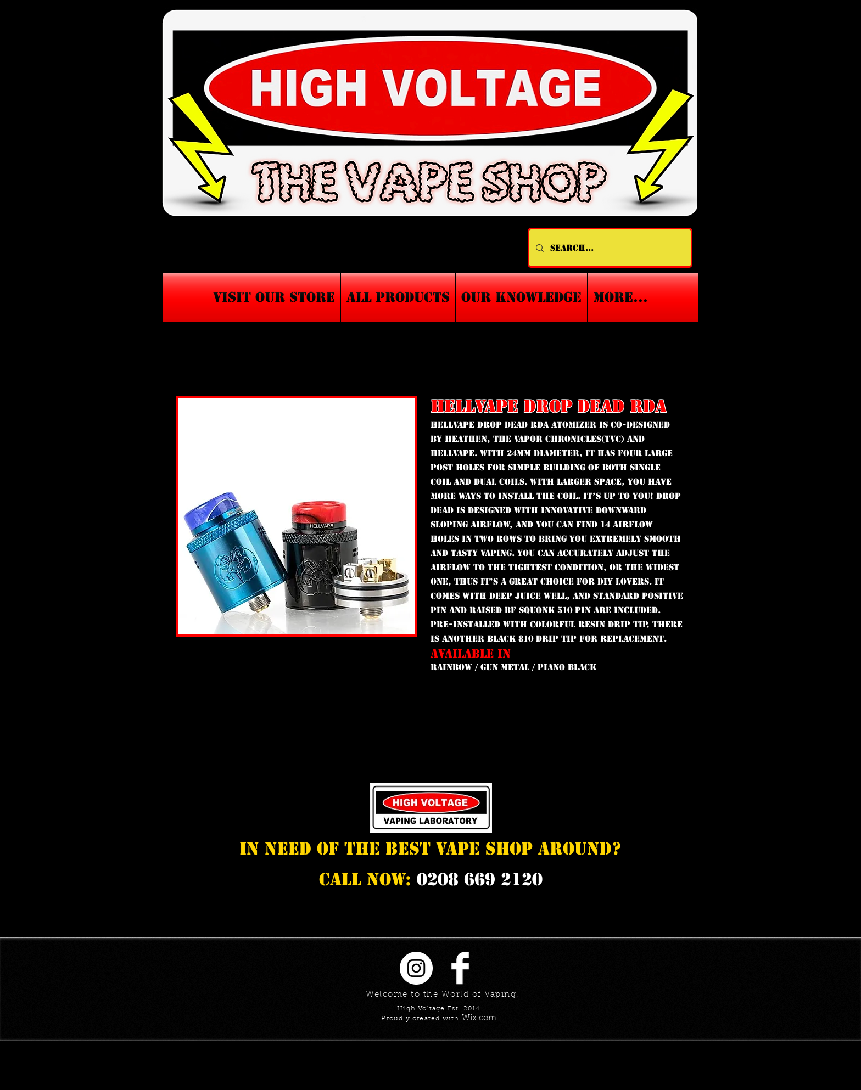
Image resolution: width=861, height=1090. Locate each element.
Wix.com (479, 1018)
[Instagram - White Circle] (416, 968)
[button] (521, 297)
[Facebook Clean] (460, 968)
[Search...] (609, 247)
